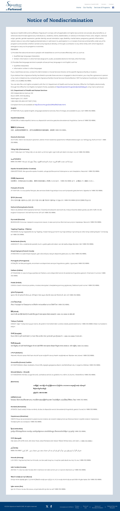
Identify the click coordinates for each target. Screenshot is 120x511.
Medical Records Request (112, 507)
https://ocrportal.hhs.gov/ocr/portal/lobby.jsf (71, 87)
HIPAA (70, 507)
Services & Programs (102, 7)
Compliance (63, 507)
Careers (103, 4)
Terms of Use (85, 507)
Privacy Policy (77, 507)
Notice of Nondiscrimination (97, 507)
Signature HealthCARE (92, 4)
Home (78, 7)
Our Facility (87, 7)
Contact (111, 4)
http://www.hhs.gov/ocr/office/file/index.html (50, 105)
